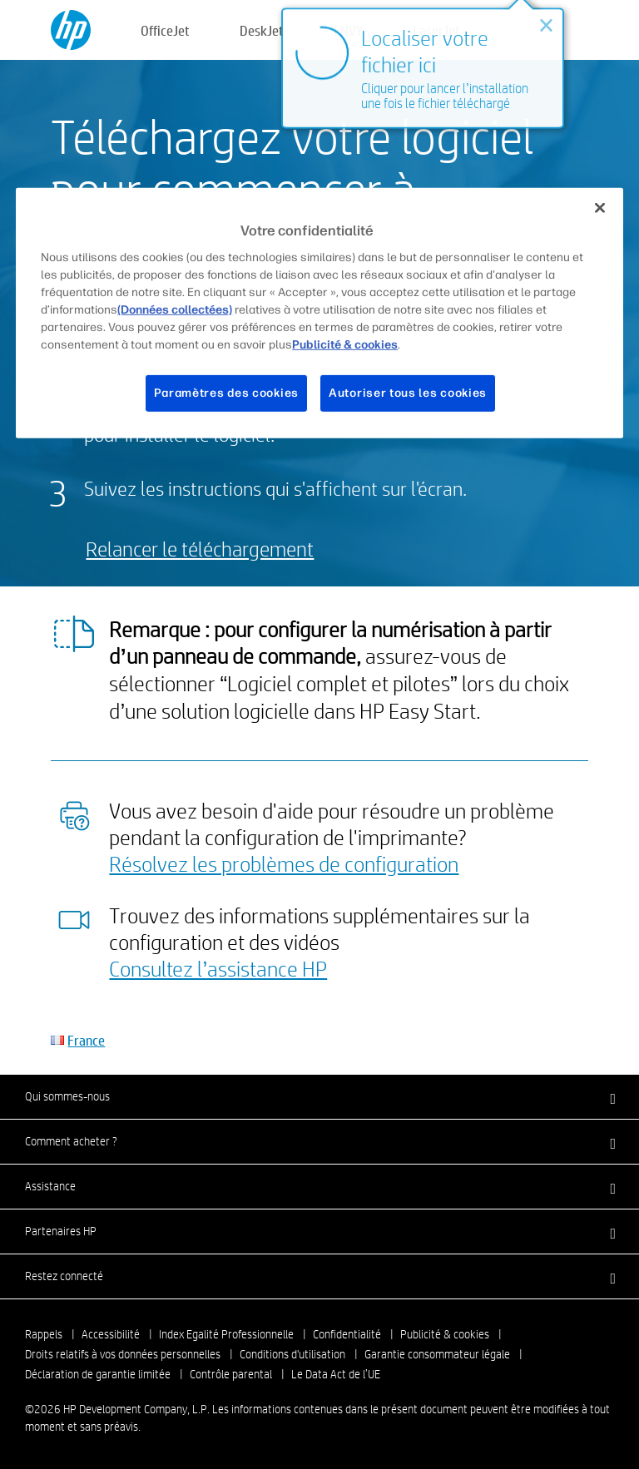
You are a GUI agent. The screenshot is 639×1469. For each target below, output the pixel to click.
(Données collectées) (174, 310)
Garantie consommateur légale (437, 1354)
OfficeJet (165, 30)
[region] (319, 313)
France (86, 1040)
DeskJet (262, 30)
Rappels (43, 1334)
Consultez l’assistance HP (218, 968)
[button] (319, 1096)
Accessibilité (111, 1334)
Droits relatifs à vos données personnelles (122, 1354)
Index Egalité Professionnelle (226, 1334)
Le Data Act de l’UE (335, 1374)
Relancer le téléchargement (200, 548)
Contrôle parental (231, 1374)
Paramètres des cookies (226, 393)
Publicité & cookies (444, 1334)
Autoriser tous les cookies (408, 393)
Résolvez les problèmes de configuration (283, 863)
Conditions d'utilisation (292, 1354)
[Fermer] (600, 208)
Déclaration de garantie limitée (98, 1374)
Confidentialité (347, 1334)
